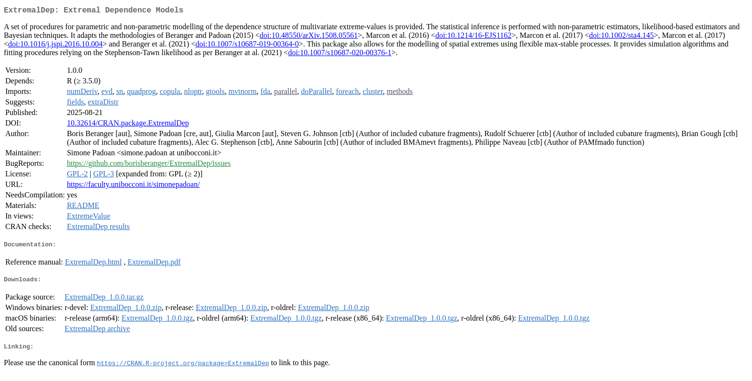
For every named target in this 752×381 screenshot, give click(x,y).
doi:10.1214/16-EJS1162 (473, 37)
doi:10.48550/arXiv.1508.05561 (308, 37)
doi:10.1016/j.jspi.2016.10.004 (55, 46)
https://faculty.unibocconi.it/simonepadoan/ (133, 186)
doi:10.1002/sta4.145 (621, 37)
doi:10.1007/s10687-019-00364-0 (247, 46)
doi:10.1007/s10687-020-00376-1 (340, 54)
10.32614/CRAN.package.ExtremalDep (128, 125)
